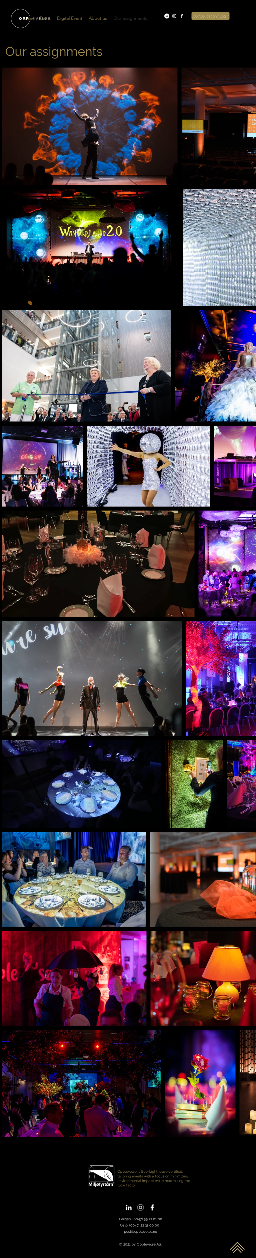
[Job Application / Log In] (211, 16)
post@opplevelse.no (140, 1231)
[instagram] (174, 16)
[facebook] (181, 16)
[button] (45, 18)
